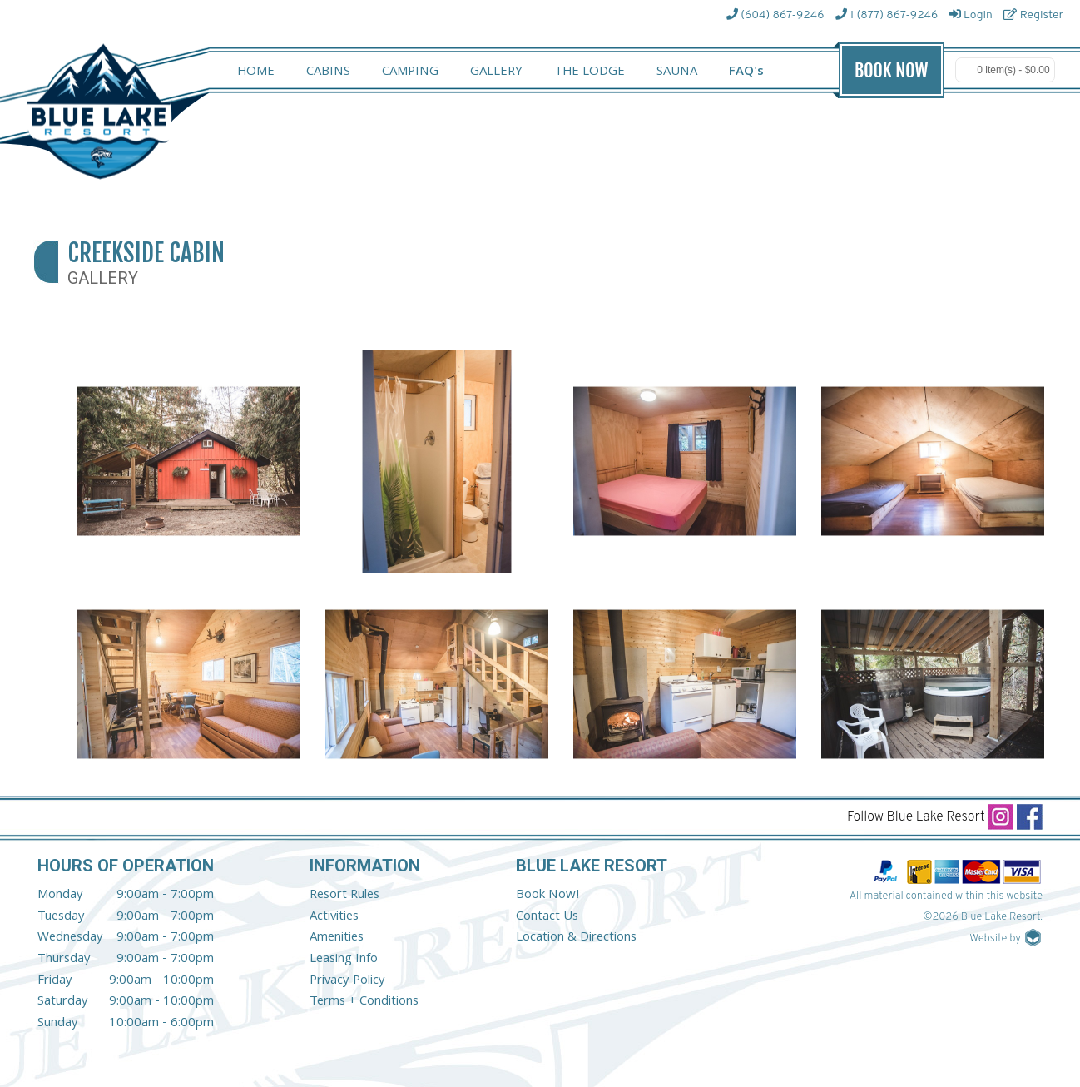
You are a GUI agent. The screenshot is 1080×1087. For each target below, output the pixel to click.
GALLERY (496, 72)
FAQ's (746, 72)
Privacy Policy (347, 981)
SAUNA (676, 72)
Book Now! (548, 895)
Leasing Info (344, 959)
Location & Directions (576, 938)
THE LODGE (589, 72)
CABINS (328, 72)
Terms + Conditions (364, 1002)
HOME (256, 72)
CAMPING (410, 72)
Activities (334, 917)
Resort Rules (344, 895)
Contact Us (547, 917)
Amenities (337, 938)
